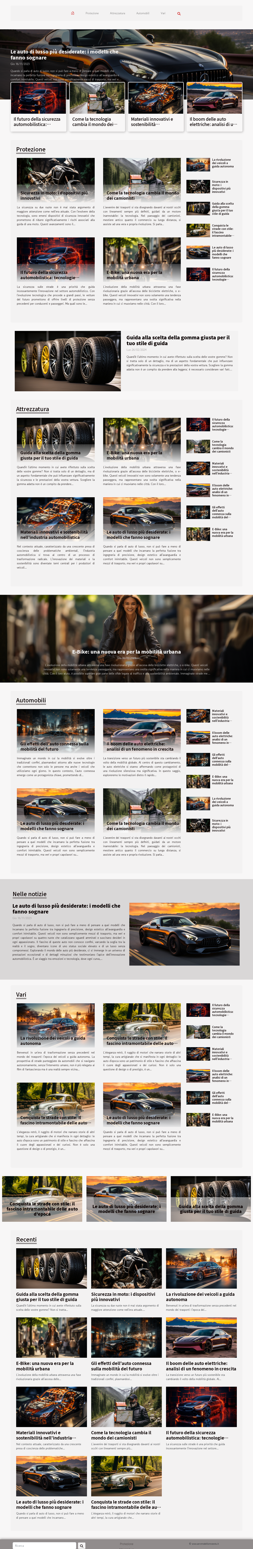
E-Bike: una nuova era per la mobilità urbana (134, 274)
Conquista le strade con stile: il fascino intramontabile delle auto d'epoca (222, 233)
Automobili (143, 13)
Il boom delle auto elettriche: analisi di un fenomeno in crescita (213, 124)
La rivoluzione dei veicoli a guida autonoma (223, 162)
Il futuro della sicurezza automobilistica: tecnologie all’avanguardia (37, 127)
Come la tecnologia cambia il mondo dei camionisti (92, 124)
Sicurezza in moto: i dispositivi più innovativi (54, 195)
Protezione (92, 13)
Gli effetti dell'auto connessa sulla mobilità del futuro (221, 514)
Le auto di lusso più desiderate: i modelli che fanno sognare (64, 54)
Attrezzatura (117, 13)
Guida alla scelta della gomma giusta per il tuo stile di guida (223, 208)
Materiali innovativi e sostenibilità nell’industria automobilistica (152, 127)
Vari (163, 13)
